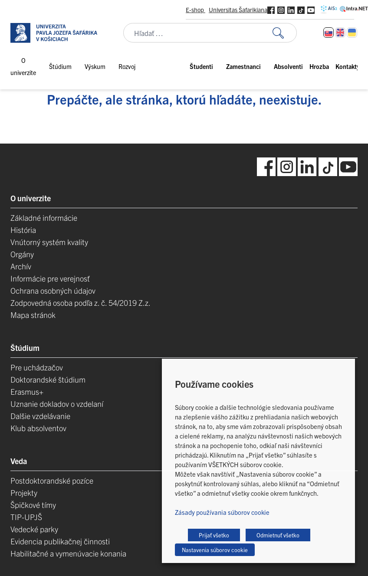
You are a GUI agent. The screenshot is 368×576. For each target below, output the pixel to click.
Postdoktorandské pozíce (51, 480)
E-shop (195, 9)
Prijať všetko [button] (214, 535)
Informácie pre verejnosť (50, 278)
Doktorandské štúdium (47, 379)
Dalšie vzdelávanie (40, 416)
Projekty (23, 492)
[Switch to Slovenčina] (328, 32)
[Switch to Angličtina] (340, 32)
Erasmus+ (26, 391)
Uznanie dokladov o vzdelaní (56, 404)
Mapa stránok (33, 315)
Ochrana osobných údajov (52, 290)
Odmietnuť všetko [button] (277, 535)
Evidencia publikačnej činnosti (60, 541)
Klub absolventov (38, 428)
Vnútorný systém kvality (49, 242)
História (23, 230)
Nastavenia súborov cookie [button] (215, 549)
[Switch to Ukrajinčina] (352, 32)
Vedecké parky (34, 529)
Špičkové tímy (33, 505)
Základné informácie (43, 218)
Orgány (22, 254)
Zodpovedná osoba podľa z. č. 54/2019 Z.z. (80, 303)
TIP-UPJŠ (26, 517)
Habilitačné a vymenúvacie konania (68, 553)
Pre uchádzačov (36, 367)
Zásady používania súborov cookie (222, 512)
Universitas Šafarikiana (238, 9)
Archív (20, 266)
